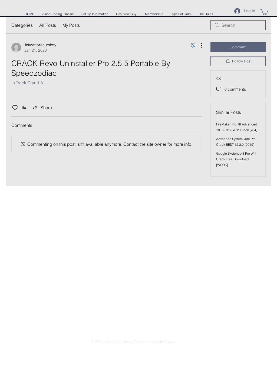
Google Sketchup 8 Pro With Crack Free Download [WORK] (236, 159)
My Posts (71, 25)
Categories (22, 25)
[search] (238, 25)
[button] (264, 11)
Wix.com (170, 341)
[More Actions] (198, 45)
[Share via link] (42, 107)
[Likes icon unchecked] (14, 107)
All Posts (47, 25)
